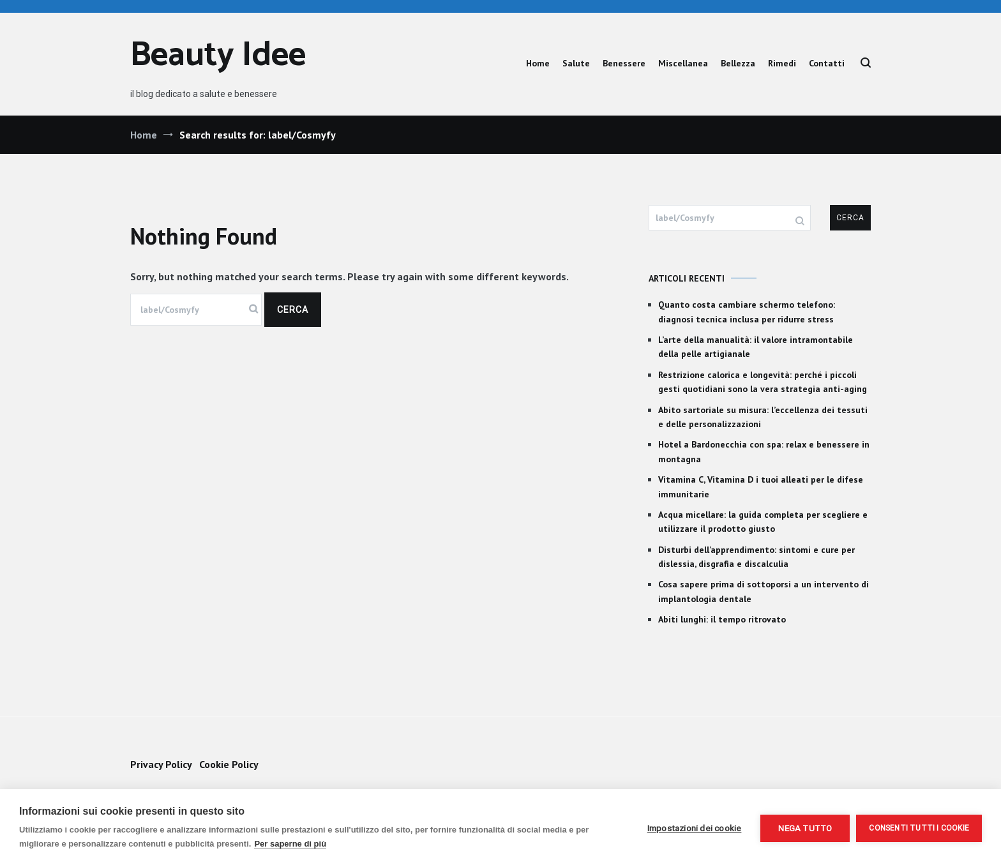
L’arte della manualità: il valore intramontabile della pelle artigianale (755, 346)
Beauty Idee (218, 56)
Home (538, 63)
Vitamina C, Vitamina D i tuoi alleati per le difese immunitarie (760, 486)
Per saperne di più (290, 843)
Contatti (827, 63)
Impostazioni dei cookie (694, 828)
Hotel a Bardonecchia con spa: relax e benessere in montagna (763, 451)
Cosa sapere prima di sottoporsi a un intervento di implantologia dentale (763, 591)
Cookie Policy (229, 764)
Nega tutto (805, 828)
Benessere (624, 63)
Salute (576, 63)
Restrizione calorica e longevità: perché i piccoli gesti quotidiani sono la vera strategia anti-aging (762, 382)
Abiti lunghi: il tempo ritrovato (722, 619)
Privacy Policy (161, 764)
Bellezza (738, 63)
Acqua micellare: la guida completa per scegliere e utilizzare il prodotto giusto (763, 521)
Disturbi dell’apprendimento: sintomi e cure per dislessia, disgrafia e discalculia (756, 556)
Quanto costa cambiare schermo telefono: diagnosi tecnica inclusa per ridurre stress (746, 311)
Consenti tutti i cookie (919, 828)
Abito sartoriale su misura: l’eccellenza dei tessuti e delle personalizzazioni (763, 417)
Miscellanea (683, 63)
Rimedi (782, 63)
